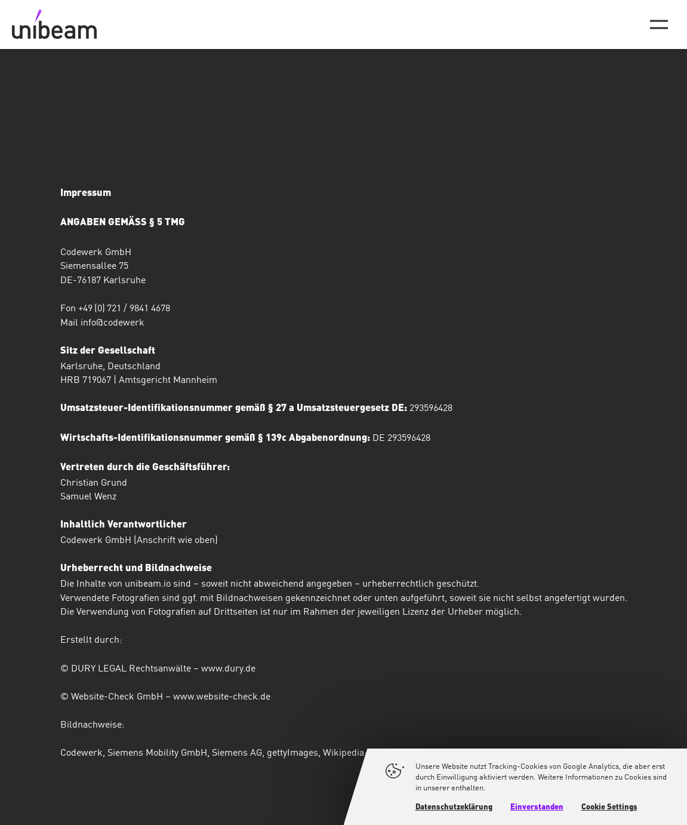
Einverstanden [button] (536, 807)
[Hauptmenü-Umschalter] (658, 24)
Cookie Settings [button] (609, 807)
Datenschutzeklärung (453, 807)
